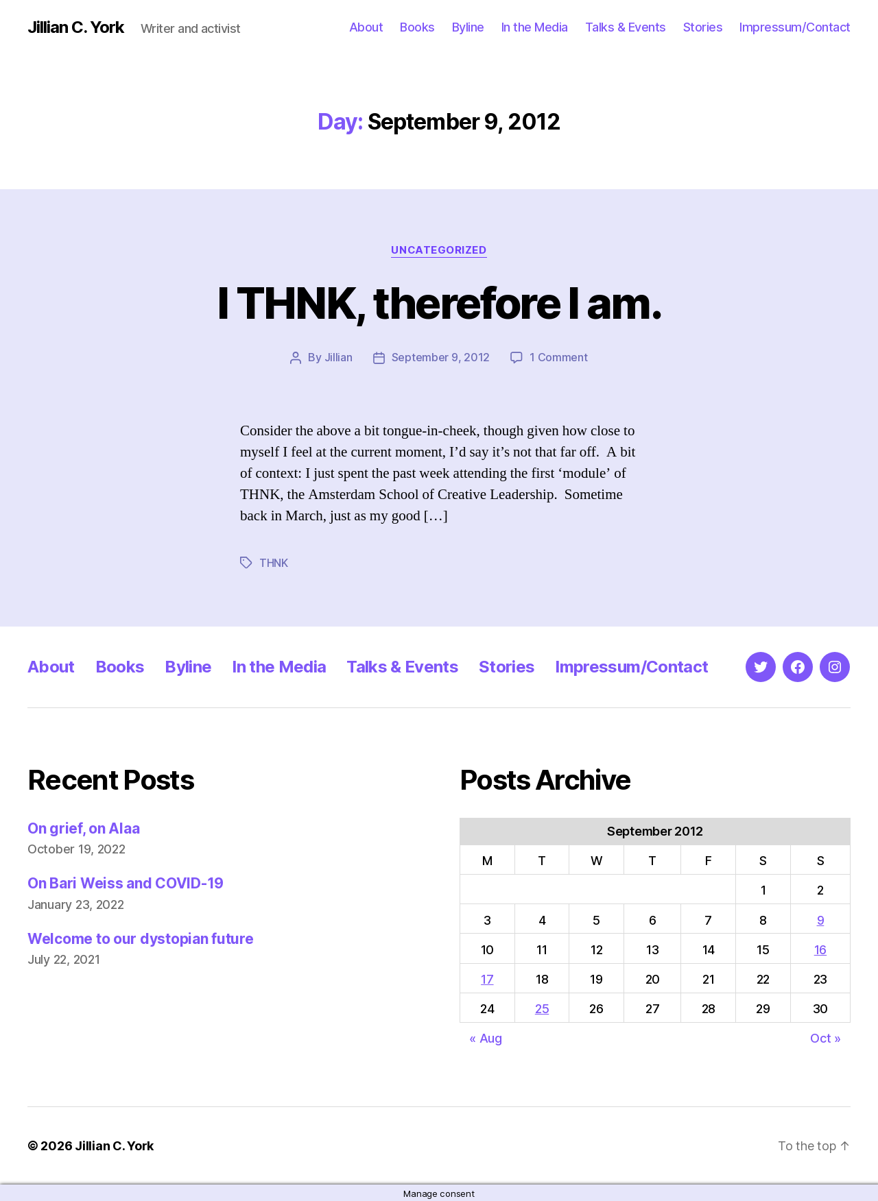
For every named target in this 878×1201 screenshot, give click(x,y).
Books (417, 27)
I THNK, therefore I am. (439, 302)
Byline (468, 27)
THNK (273, 562)
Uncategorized (439, 250)
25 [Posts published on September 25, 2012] (542, 1007)
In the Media (534, 27)
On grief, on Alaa (83, 827)
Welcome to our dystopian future (140, 937)
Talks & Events (625, 27)
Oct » (825, 1037)
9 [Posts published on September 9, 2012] (820, 919)
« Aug (485, 1037)
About (366, 27)
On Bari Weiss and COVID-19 (125, 881)
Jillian (338, 357)
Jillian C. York (75, 27)
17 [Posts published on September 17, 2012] (487, 978)
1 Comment (559, 357)
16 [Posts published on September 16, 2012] (820, 948)
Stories (703, 27)
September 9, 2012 (441, 357)
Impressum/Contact (795, 27)
